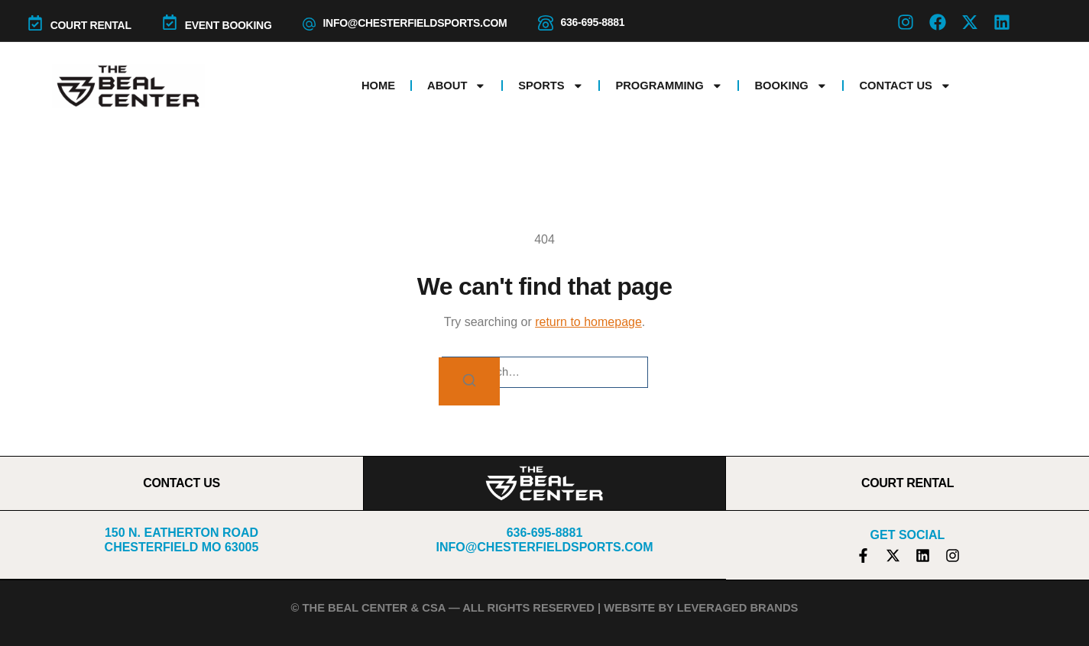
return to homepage (588, 321)
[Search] (469, 381)
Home (378, 85)
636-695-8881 (593, 22)
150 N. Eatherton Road (181, 532)
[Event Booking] (169, 22)
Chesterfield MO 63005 (182, 547)
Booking (790, 86)
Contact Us (905, 86)
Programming (668, 86)
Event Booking (228, 25)
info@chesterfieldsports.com (415, 23)
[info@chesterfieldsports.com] (309, 24)
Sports (550, 86)
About (456, 86)
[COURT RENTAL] (35, 23)
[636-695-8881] (545, 23)
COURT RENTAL (90, 25)
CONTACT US (181, 482)
